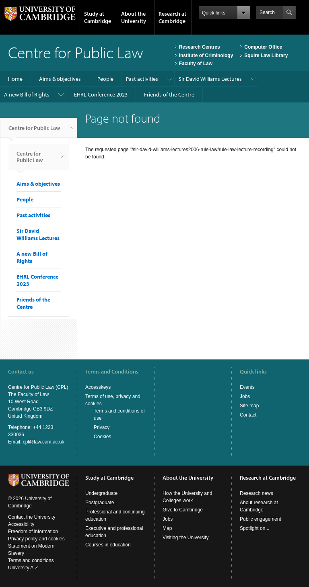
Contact (248, 415)
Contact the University (31, 517)
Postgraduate (99, 502)
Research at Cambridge (172, 17)
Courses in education (108, 545)
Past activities (142, 78)
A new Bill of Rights (26, 94)
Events (247, 387)
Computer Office (263, 47)
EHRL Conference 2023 (101, 94)
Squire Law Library (266, 55)
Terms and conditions (31, 560)
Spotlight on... (254, 528)
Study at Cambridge (97, 17)
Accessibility (21, 524)
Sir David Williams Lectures (210, 78)
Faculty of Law (195, 63)
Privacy (101, 427)
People (105, 78)
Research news (256, 493)
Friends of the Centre (169, 94)
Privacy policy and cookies (36, 539)
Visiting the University (186, 537)
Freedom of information (33, 531)
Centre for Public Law (34, 131)
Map (167, 528)
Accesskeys (98, 387)
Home (15, 78)
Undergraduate (101, 493)
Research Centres (199, 47)
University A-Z (23, 568)
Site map (249, 405)
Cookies (102, 436)
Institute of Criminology (206, 55)
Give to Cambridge (183, 510)
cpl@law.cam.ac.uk (43, 442)
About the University (133, 17)
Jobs (245, 396)
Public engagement (260, 519)
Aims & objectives (60, 78)
